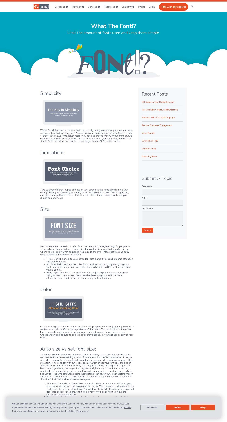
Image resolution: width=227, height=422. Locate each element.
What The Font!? (150, 140)
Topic (144, 197)
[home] (41, 6)
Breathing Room (149, 156)
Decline (177, 407)
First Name (147, 186)
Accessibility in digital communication (160, 109)
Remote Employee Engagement (157, 125)
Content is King (149, 148)
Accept (203, 407)
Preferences (152, 407)
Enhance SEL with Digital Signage (158, 117)
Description (147, 208)
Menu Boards (148, 133)
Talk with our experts (173, 7)
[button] (61, 7)
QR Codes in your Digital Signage (158, 102)
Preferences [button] (82, 411)
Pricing (141, 7)
